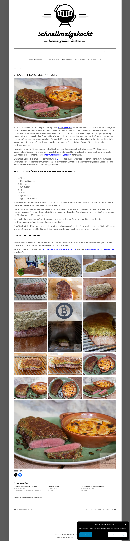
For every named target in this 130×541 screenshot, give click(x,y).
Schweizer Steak (53, 486)
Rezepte (65, 52)
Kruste (27, 497)
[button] (126, 524)
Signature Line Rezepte (38, 52)
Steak (40, 497)
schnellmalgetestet (37, 59)
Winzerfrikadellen (24, 509)
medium (31, 497)
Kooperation (67, 59)
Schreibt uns (54, 59)
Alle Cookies (85, 535)
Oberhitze (36, 497)
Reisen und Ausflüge (99, 52)
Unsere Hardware (80, 52)
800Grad (19, 497)
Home (24, 52)
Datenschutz (80, 59)
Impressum (92, 59)
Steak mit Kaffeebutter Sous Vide (25, 486)
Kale (58, 537)
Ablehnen (100, 535)
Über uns (55, 52)
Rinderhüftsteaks (51, 155)
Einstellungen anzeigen (117, 535)
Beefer (60, 159)
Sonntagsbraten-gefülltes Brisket (92, 486)
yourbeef (67, 155)
